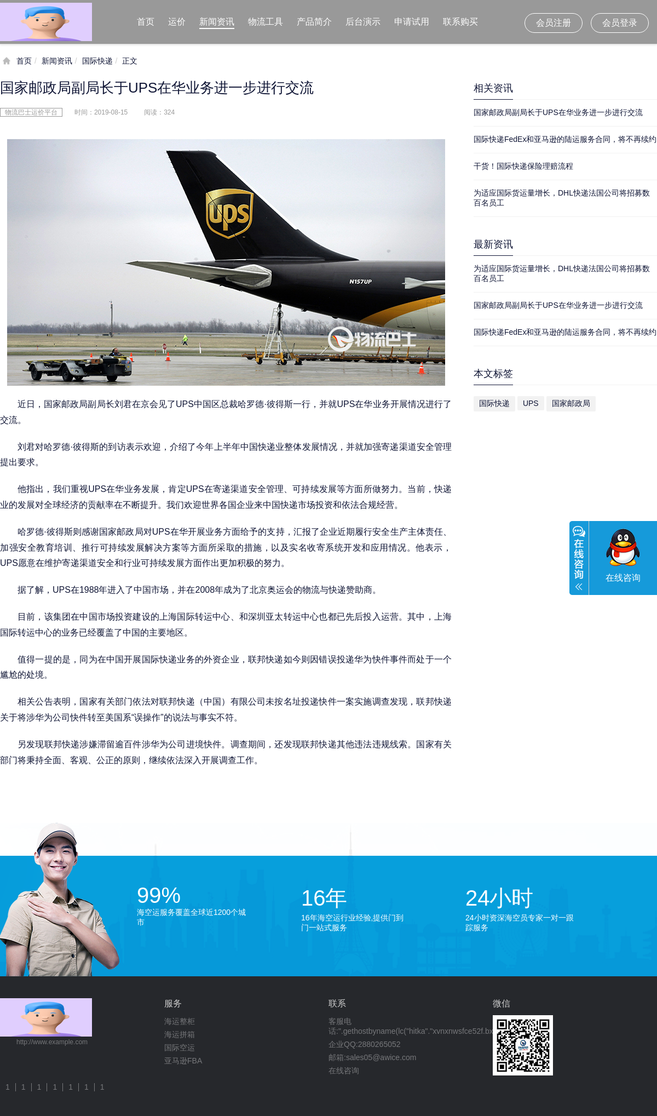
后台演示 (363, 21)
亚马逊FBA (183, 1060)
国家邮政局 (571, 403)
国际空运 (179, 1047)
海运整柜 (179, 1021)
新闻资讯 (216, 21)
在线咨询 (343, 1070)
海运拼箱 (179, 1034)
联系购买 (460, 21)
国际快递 (97, 60)
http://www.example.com (52, 1042)
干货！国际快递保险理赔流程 (523, 166)
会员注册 (553, 22)
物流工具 (265, 21)
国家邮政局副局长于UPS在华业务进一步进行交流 (558, 112)
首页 (145, 21)
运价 (177, 21)
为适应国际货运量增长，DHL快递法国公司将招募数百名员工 (562, 197)
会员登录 (619, 22)
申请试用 (411, 21)
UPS (531, 403)
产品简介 (314, 21)
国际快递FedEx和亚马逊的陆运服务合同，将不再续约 (565, 139)
